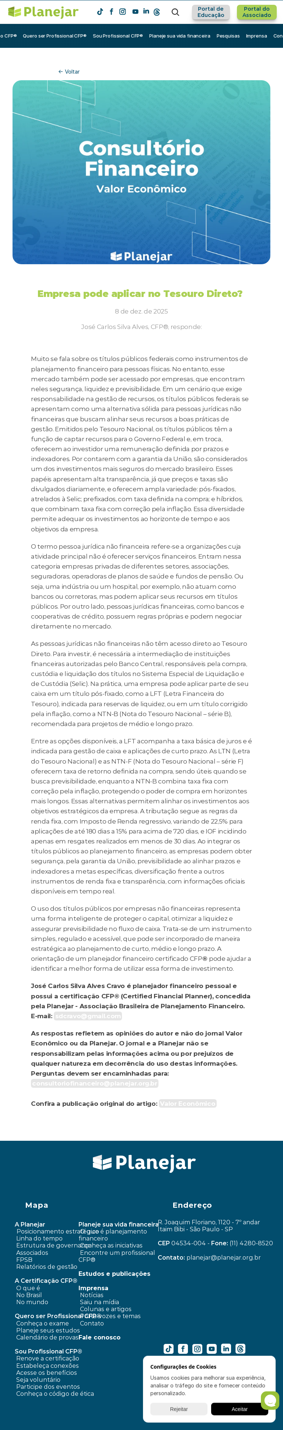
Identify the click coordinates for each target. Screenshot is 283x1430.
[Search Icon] (175, 12)
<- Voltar (69, 71)
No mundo (32, 1302)
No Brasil (29, 1295)
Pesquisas (228, 36)
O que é (28, 1288)
